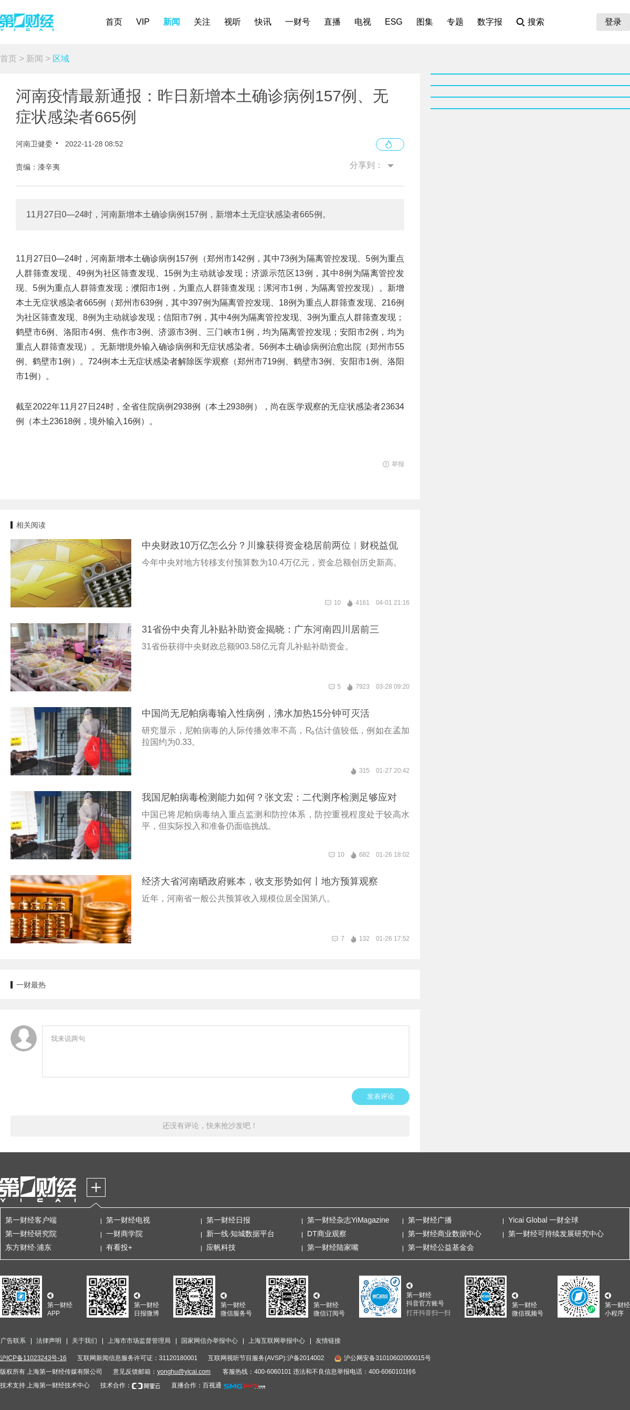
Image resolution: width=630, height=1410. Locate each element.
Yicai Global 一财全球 (543, 1220)
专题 (455, 21)
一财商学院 (124, 1233)
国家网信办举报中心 (209, 1340)
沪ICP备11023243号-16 (33, 1358)
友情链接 (328, 1340)
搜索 (536, 21)
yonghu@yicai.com (184, 1371)
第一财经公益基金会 (441, 1247)
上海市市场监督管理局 (139, 1340)
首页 (114, 21)
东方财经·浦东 (28, 1247)
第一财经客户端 (31, 1220)
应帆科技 (221, 1247)
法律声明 (48, 1340)
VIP (143, 21)
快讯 (263, 21)
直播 (332, 21)
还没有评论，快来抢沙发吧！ (210, 1125)
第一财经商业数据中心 (444, 1233)
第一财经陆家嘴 (333, 1247)
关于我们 (84, 1340)
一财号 (297, 21)
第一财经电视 (128, 1220)
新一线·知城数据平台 (240, 1233)
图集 (424, 21)
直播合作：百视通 (196, 1385)
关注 (202, 21)
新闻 (171, 21)
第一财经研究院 (31, 1233)
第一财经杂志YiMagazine (348, 1220)
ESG (394, 21)
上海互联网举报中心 (276, 1340)
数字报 (489, 21)
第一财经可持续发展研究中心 (556, 1233)
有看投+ (119, 1247)
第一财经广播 (430, 1220)
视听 (232, 21)
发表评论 (380, 1096)
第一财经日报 (228, 1220)
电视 (362, 21)
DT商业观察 (326, 1233)
